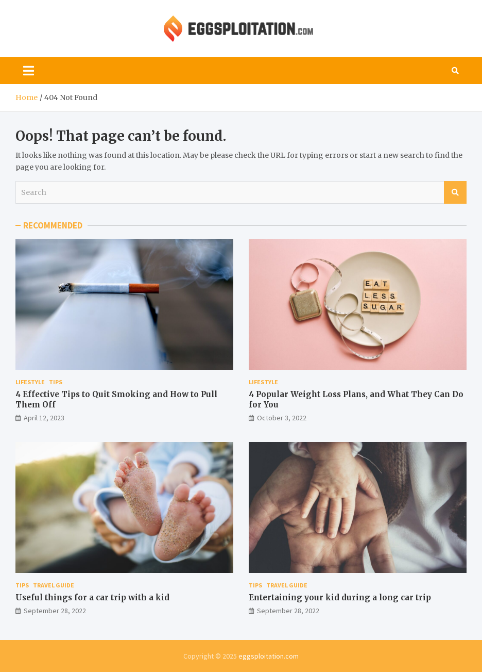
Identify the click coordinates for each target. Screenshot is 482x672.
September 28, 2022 (55, 610)
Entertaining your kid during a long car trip (340, 597)
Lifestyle (30, 382)
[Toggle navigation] (28, 70)
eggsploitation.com (268, 656)
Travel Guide (53, 585)
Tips (55, 382)
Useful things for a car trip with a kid (92, 597)
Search (455, 192)
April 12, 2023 (44, 417)
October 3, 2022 (281, 417)
